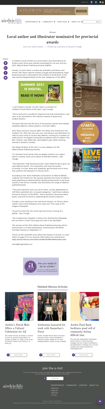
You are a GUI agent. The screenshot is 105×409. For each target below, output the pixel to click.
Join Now (52, 378)
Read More (16, 354)
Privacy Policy (48, 401)
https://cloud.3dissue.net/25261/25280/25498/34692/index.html (39, 239)
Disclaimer (58, 401)
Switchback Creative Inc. (83, 403)
